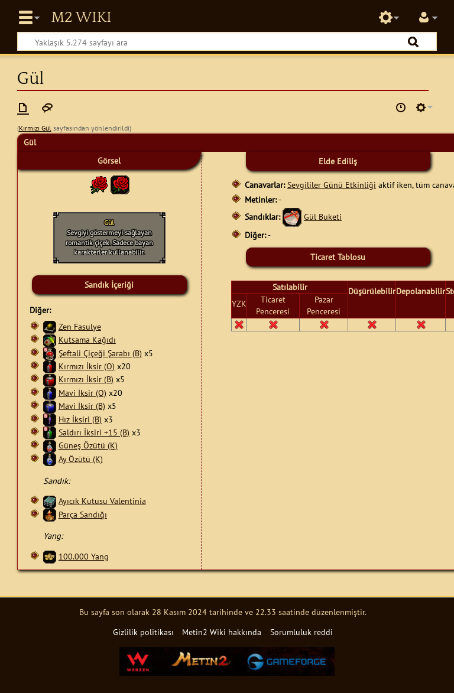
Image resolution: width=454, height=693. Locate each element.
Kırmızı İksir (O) (87, 366)
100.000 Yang (84, 556)
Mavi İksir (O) (82, 392)
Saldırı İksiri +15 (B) (94, 432)
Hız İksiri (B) (80, 419)
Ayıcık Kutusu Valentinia (102, 500)
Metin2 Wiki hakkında (221, 631)
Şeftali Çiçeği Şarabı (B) (100, 353)
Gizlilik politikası (143, 631)
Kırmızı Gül (35, 127)
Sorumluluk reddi (301, 631)
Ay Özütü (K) (81, 458)
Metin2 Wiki (81, 17)
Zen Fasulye (80, 326)
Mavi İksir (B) (82, 405)
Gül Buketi (323, 216)
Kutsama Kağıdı (87, 339)
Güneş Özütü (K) (88, 445)
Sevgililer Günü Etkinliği (331, 184)
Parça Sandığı (83, 514)
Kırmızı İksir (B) (86, 379)
